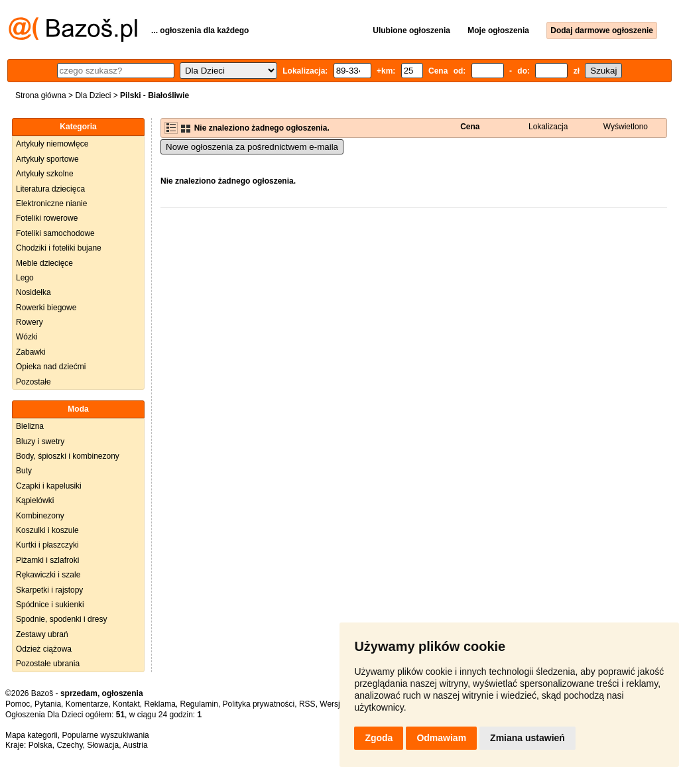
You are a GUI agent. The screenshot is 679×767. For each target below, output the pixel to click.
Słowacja (103, 745)
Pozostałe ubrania (48, 663)
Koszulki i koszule (47, 530)
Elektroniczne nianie (51, 203)
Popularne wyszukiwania (105, 735)
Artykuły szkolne (45, 173)
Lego (25, 277)
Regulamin (199, 704)
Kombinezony (40, 515)
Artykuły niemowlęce (52, 143)
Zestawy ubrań (42, 634)
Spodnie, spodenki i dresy (61, 619)
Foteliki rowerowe (47, 218)
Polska (40, 745)
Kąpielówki (35, 500)
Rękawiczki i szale (48, 574)
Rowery (29, 322)
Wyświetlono (625, 126)
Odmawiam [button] (441, 738)
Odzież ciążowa (44, 649)
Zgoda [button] (379, 738)
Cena (469, 126)
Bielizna (30, 426)
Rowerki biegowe (46, 307)
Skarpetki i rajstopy (49, 590)
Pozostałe (33, 381)
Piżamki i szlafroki (47, 560)
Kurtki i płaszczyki (47, 545)
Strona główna (40, 95)
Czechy (69, 745)
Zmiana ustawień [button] (527, 738)
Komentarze (87, 704)
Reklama (159, 704)
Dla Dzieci (93, 95)
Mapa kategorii (31, 735)
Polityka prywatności (259, 704)
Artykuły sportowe (47, 159)
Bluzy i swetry (40, 441)
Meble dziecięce (44, 263)
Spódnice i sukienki (50, 604)
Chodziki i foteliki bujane (58, 248)
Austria (135, 745)
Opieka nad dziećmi (51, 366)
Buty (24, 470)
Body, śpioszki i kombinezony (67, 456)
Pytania (47, 704)
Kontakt (126, 704)
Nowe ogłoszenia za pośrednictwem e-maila (252, 147)
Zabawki (31, 352)
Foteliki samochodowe (55, 233)
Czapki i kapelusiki (49, 486)
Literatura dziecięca (50, 189)
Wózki (27, 336)
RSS (307, 704)
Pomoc (17, 704)
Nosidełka (33, 292)
